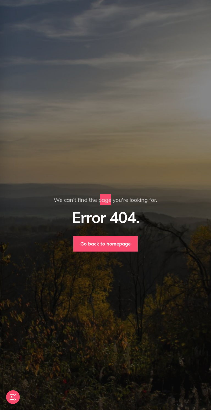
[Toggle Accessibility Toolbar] (12, 397)
